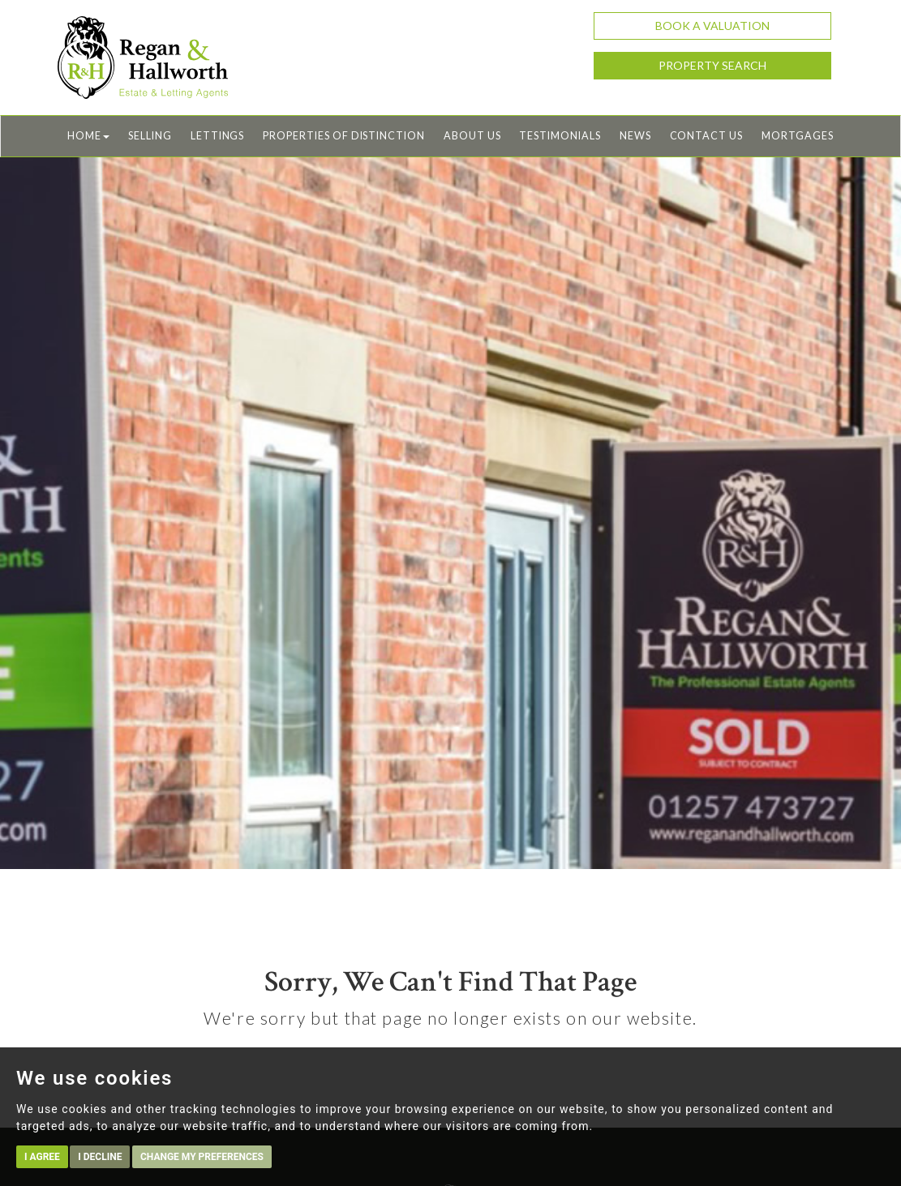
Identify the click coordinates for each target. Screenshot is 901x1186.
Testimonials (559, 136)
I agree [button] (42, 1156)
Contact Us (706, 136)
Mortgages (798, 136)
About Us (472, 136)
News (635, 136)
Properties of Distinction (344, 136)
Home (88, 136)
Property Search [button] (712, 65)
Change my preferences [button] (202, 1156)
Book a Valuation (712, 25)
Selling (150, 136)
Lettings (218, 136)
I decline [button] (100, 1156)
